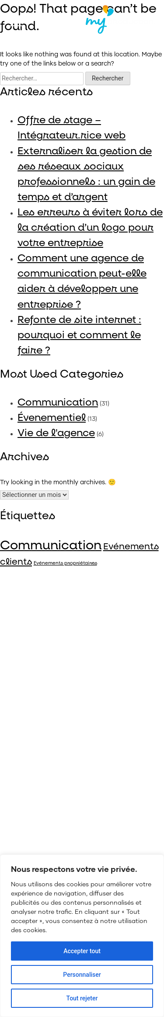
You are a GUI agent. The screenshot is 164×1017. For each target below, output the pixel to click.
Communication (57, 402)
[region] (82, 935)
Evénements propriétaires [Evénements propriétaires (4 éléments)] (65, 563)
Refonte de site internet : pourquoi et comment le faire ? (79, 335)
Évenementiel (51, 417)
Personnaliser (82, 974)
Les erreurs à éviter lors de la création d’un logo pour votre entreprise (90, 227)
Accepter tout (82, 951)
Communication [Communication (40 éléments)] (50, 545)
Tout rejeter (82, 998)
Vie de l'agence (56, 433)
